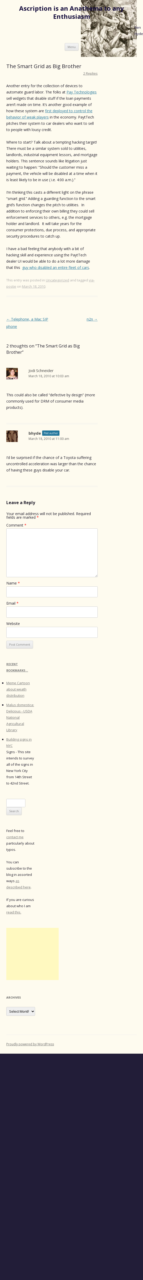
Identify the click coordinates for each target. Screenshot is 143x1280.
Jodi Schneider (41, 370)
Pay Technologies (82, 92)
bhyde (35, 433)
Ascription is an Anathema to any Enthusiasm (71, 12)
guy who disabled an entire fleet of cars (55, 267)
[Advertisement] (32, 954)
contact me (15, 837)
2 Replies (90, 73)
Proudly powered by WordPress (30, 1044)
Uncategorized (57, 280)
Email (12, 603)
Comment (16, 525)
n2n (92, 319)
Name (13, 583)
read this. (13, 912)
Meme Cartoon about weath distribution (18, 689)
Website (13, 623)
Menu (72, 47)
